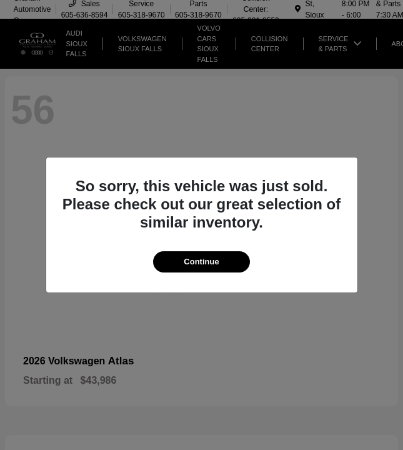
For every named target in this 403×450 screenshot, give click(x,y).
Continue (201, 261)
